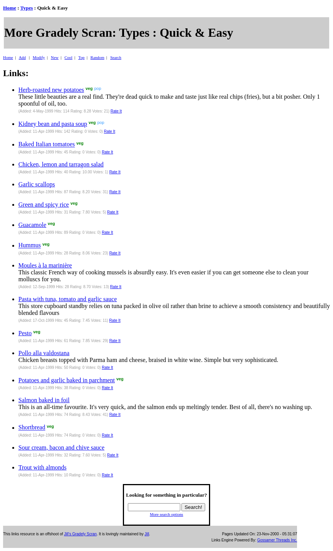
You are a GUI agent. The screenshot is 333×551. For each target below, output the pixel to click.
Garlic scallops (36, 184)
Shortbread (31, 427)
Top (81, 57)
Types (26, 8)
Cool (68, 57)
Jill (147, 534)
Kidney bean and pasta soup (52, 124)
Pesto (25, 333)
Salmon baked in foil (44, 400)
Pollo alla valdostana (43, 353)
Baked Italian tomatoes (46, 144)
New (55, 57)
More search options (166, 514)
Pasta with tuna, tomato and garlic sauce (67, 299)
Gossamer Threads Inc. (277, 540)
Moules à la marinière (45, 265)
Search (115, 57)
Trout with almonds (42, 467)
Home (9, 8)
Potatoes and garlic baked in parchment (66, 380)
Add (22, 57)
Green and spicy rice (43, 204)
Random (97, 57)
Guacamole (32, 225)
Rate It (116, 111)
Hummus (29, 245)
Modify (39, 57)
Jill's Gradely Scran (80, 534)
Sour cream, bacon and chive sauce (61, 447)
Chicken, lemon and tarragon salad (61, 164)
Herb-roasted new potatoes (51, 89)
